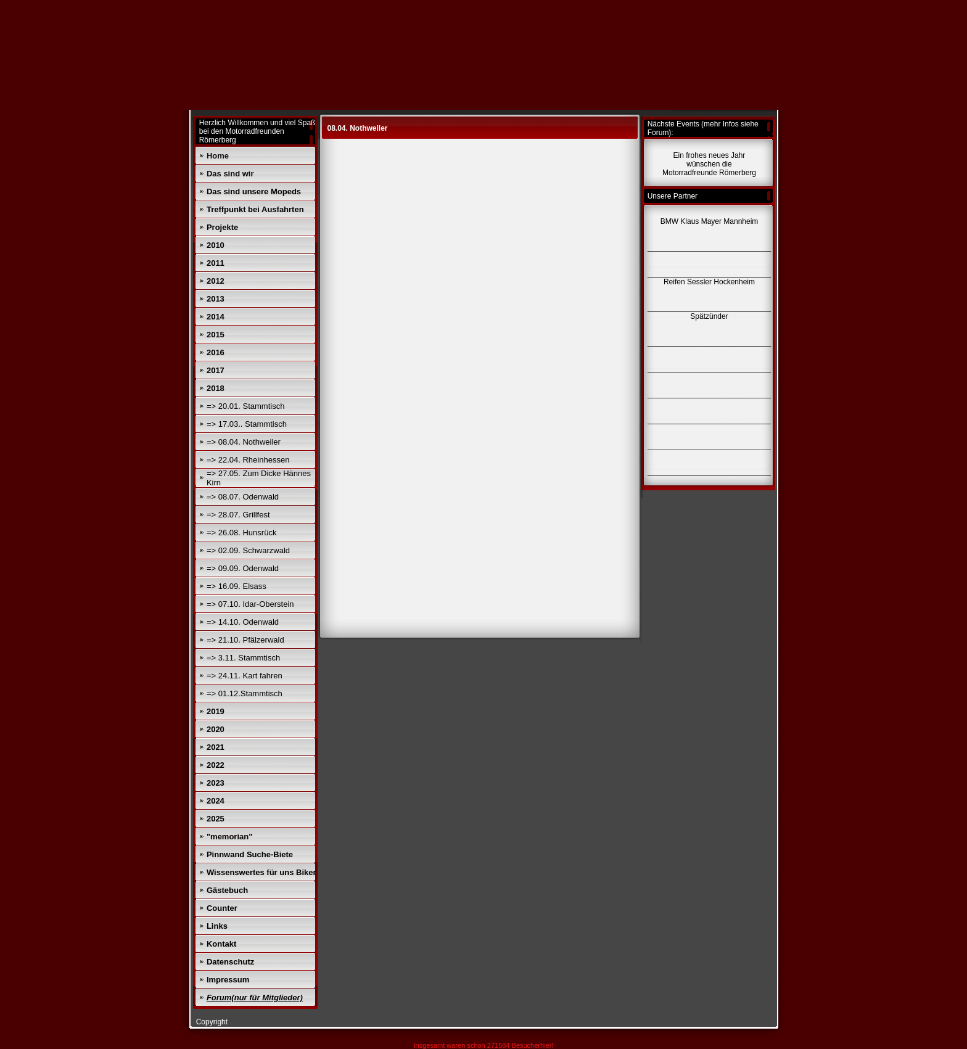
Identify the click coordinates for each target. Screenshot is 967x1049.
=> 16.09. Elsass (236, 586)
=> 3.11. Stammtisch (243, 657)
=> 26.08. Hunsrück (241, 532)
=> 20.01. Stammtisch (245, 406)
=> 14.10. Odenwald (243, 622)
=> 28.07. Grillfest (238, 514)
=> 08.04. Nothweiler (244, 441)
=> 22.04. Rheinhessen (248, 459)
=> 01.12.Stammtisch (244, 693)
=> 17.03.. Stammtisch (247, 424)
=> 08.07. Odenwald (243, 496)
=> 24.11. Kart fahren (244, 675)
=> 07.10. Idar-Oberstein (250, 604)
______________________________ (709, 471)
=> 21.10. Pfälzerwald (245, 639)
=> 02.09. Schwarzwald (248, 550)
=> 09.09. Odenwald (243, 568)
